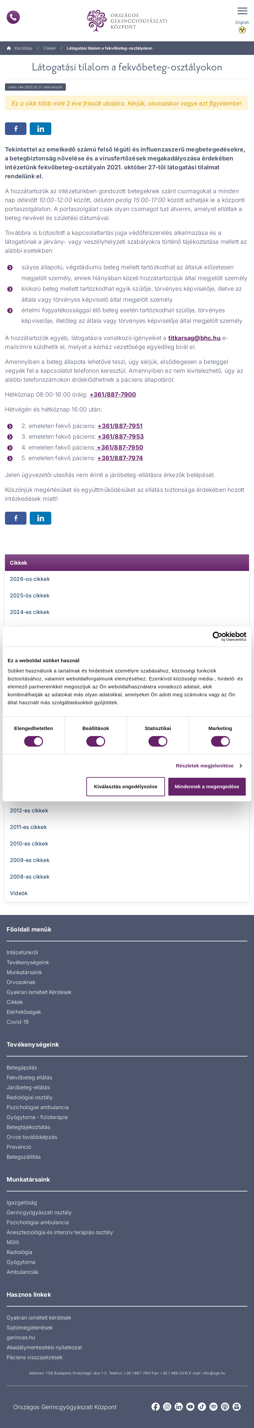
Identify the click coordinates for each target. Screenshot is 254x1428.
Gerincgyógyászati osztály (39, 1212)
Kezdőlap (19, 48)
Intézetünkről (22, 952)
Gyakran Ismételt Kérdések (39, 992)
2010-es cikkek (29, 843)
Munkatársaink (24, 972)
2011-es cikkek (28, 827)
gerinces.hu (21, 1337)
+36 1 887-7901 (137, 1373)
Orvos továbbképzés (32, 1137)
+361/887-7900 (113, 394)
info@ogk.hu (214, 1373)
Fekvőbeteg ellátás (29, 1077)
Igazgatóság (22, 1202)
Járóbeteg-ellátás (28, 1087)
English (242, 22)
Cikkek (49, 48)
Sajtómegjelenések (30, 1327)
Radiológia (19, 1252)
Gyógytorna (21, 1262)
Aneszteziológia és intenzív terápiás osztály (60, 1232)
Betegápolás (22, 1067)
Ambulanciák (22, 1272)
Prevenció (19, 1147)
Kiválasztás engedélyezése (125, 786)
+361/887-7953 (121, 436)
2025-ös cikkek (30, 595)
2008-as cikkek (30, 876)
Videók (19, 893)
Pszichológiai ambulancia (38, 1107)
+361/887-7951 (120, 425)
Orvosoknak (21, 982)
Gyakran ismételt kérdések (39, 1317)
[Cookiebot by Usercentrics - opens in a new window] (217, 636)
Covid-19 (18, 1021)
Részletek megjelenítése (205, 765)
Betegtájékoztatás (28, 1127)
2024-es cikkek (30, 612)
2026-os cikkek (30, 579)
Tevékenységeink (28, 962)
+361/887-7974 (120, 457)
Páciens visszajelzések (35, 1357)
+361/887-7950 (119, 447)
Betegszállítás (24, 1156)
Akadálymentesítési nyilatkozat (44, 1347)
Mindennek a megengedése (207, 786)
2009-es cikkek (30, 860)
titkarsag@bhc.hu (194, 337)
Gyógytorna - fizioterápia (37, 1117)
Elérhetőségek (24, 1012)
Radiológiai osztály (30, 1097)
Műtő (13, 1242)
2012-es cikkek (29, 810)
